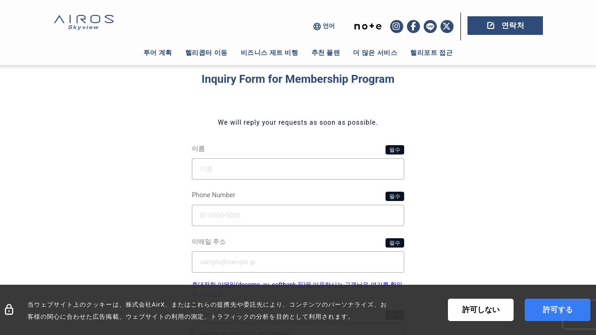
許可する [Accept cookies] (558, 309)
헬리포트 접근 (431, 52)
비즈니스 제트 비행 (269, 52)
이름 (298, 149)
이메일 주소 (298, 243)
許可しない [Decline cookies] (481, 309)
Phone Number (298, 196)
